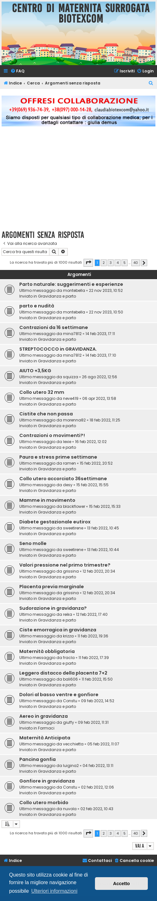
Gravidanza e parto (57, 296)
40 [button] (135, 262)
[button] (88, 262)
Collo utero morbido (43, 802)
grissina (71, 571)
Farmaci (46, 728)
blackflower (74, 506)
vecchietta (73, 744)
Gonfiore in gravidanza (47, 781)
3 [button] (111, 262)
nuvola (70, 808)
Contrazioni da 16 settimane (53, 327)
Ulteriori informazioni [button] (54, 891)
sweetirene (73, 528)
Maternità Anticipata (44, 738)
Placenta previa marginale (51, 586)
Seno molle (33, 543)
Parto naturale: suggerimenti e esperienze (71, 284)
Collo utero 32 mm (41, 392)
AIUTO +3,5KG (35, 370)
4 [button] (117, 262)
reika (67, 614)
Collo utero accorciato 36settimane (63, 478)
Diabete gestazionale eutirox (55, 522)
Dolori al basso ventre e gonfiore (58, 694)
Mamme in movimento (47, 500)
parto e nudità (36, 306)
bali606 (70, 679)
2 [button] (104, 262)
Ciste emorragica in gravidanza (57, 630)
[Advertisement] (78, 182)
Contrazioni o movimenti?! (52, 435)
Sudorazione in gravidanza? (53, 608)
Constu (70, 700)
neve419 (70, 398)
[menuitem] (17, 71)
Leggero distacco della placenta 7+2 (63, 673)
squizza (70, 377)
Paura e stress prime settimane (58, 457)
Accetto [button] (121, 883)
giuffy (68, 722)
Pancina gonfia (37, 759)
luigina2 (71, 765)
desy (67, 484)
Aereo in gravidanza (43, 716)
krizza (68, 636)
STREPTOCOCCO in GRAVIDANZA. (58, 349)
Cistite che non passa (46, 414)
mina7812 (72, 333)
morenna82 (74, 420)
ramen (69, 463)
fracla (69, 657)
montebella (74, 290)
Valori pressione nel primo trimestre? (64, 565)
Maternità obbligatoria (47, 651)
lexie (67, 441)
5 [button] (124, 262)
